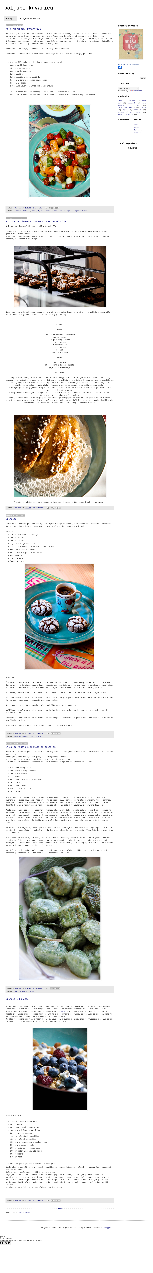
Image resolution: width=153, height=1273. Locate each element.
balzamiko (18, 211)
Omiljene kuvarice (29, 18)
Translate (135, 91)
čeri (42, 211)
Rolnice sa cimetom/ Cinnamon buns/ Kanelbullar (37, 221)
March (136, 130)
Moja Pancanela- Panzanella (23, 29)
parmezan (23, 991)
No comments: (39, 508)
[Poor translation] (7, 1243)
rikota (31, 991)
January (137, 133)
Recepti (10, 18)
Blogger (107, 1228)
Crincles (11, 519)
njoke (16, 991)
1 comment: (38, 208)
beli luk (26, 211)
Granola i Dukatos (17, 999)
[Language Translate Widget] (128, 88)
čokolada (17, 736)
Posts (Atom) (25, 1212)
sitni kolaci (35, 736)
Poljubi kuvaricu (122, 64)
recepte (61, 1011)
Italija (67, 211)
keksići (25, 736)
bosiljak (35, 211)
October (137, 127)
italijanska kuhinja (80, 211)
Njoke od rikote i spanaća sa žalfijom (30, 747)
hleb (60, 211)
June (136, 124)
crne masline (51, 211)
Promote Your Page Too (133, 64)
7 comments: (38, 988)
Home (60, 1209)
